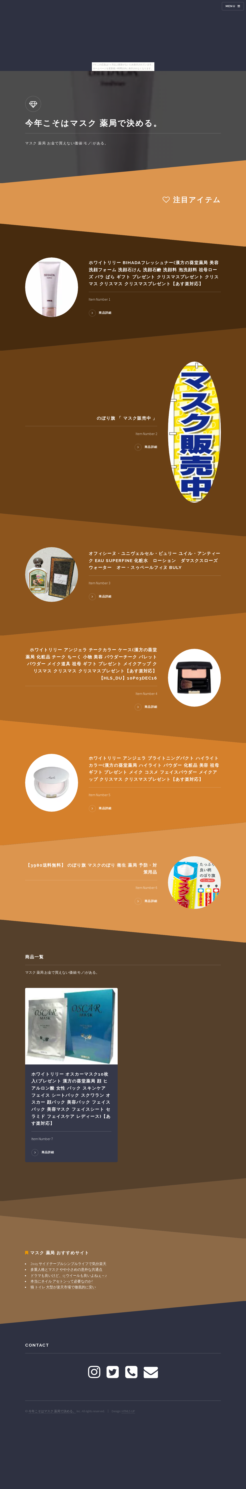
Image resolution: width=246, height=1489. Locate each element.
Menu (230, 6)
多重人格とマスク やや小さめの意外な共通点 (66, 1269)
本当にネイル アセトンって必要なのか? (61, 1281)
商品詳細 (105, 312)
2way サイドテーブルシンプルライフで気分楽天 (68, 1263)
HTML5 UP (128, 1411)
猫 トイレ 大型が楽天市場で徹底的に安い (63, 1287)
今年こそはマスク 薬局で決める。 (52, 1411)
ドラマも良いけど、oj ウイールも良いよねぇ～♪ (68, 1275)
